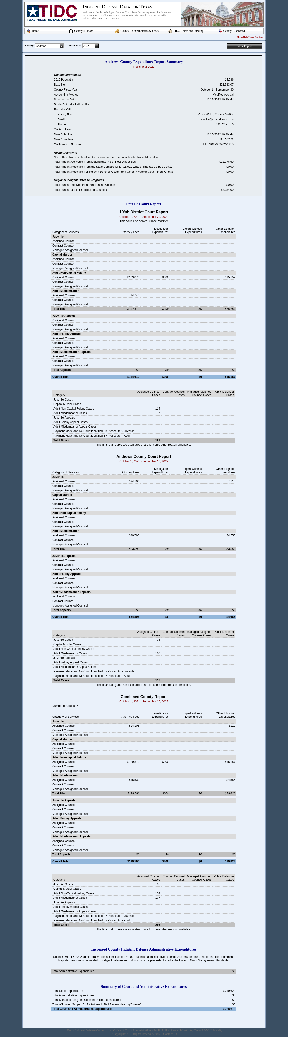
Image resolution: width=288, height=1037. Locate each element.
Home (35, 31)
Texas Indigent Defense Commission (89, 1030)
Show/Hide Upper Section (250, 37)
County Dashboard (234, 31)
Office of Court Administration (132, 1030)
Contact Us (170, 1034)
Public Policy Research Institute (173, 1030)
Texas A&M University (208, 1030)
